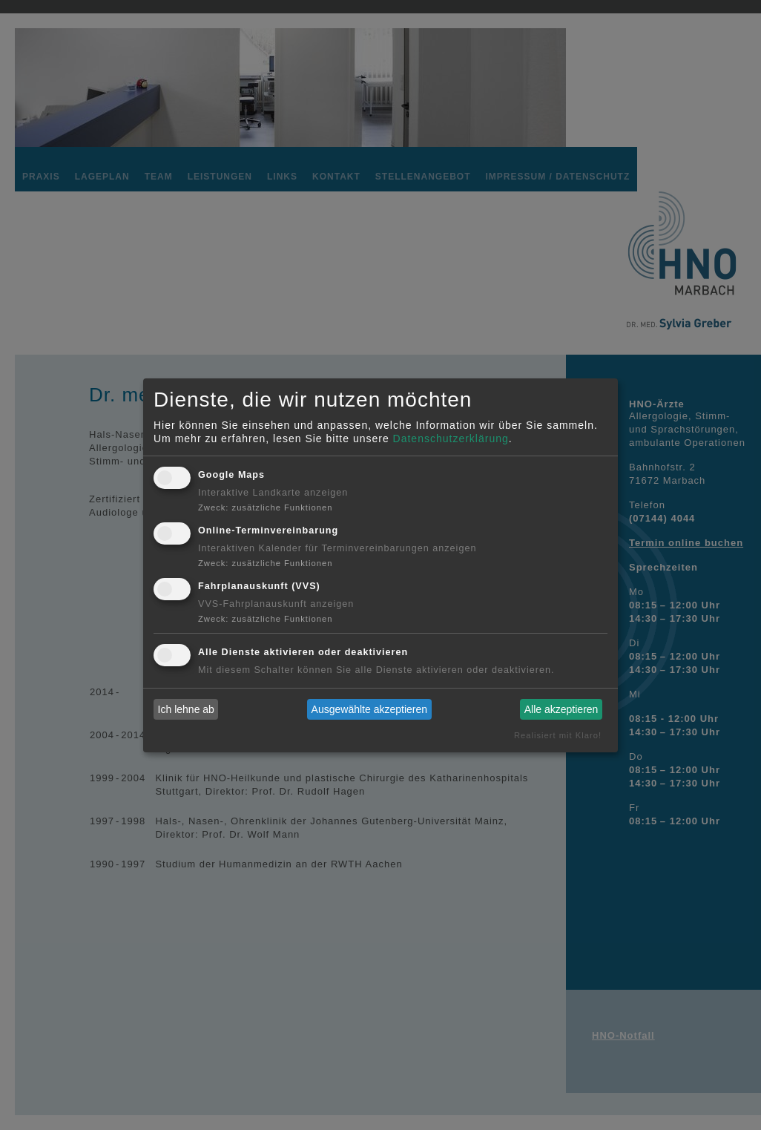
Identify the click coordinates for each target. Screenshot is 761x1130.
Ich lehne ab (186, 709)
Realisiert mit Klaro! (558, 735)
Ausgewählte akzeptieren (369, 709)
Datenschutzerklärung (451, 438)
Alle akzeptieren (561, 709)
